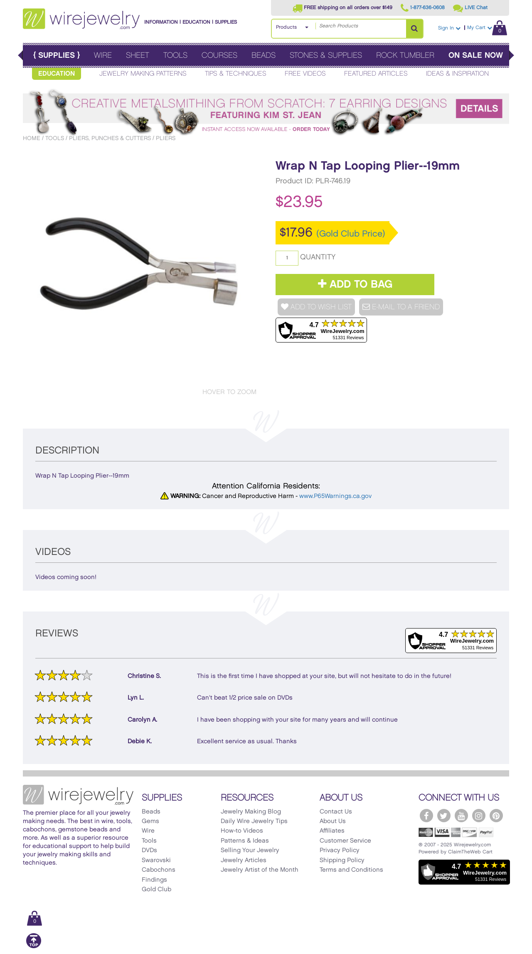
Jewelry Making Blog (251, 812)
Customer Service (345, 841)
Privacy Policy (340, 850)
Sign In (449, 28)
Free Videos (305, 74)
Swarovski (156, 860)
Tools (175, 55)
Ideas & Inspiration (457, 74)
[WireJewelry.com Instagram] (478, 815)
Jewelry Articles (243, 860)
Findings (154, 880)
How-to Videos (242, 831)
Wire (103, 55)
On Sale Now (475, 55)
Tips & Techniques (235, 74)
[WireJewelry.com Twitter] (444, 815)
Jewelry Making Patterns (143, 74)
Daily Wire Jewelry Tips (254, 821)
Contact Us (336, 812)
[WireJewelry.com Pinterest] (496, 815)
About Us (333, 821)
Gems (150, 821)
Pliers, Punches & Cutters (110, 138)
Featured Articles (376, 74)
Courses (219, 55)
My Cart (487, 27)
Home (31, 138)
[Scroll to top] (33, 946)
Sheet (137, 55)
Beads (263, 55)
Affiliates (332, 831)
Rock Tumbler (405, 55)
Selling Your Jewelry (250, 850)
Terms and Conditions (351, 870)
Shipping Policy (342, 860)
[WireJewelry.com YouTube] (461, 815)
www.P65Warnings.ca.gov (335, 496)
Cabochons (158, 870)
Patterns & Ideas (245, 841)
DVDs (149, 850)
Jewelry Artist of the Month (259, 870)
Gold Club (156, 889)
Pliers (165, 138)
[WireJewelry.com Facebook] (426, 815)
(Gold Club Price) (350, 234)
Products (286, 27)
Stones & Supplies (326, 55)
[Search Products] (414, 29)
